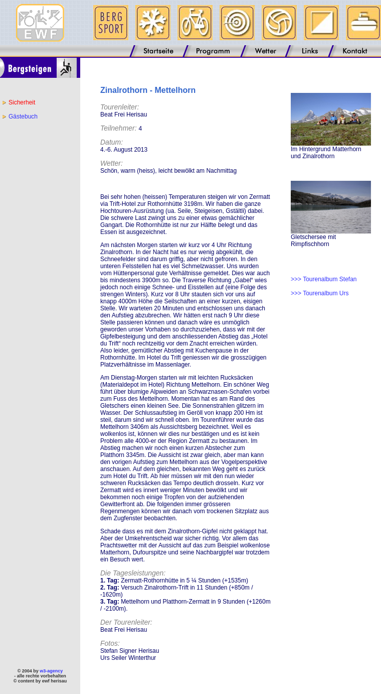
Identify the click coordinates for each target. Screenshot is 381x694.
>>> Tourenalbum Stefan (324, 279)
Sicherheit (22, 102)
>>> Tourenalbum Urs (320, 293)
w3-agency (51, 670)
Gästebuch (23, 116)
